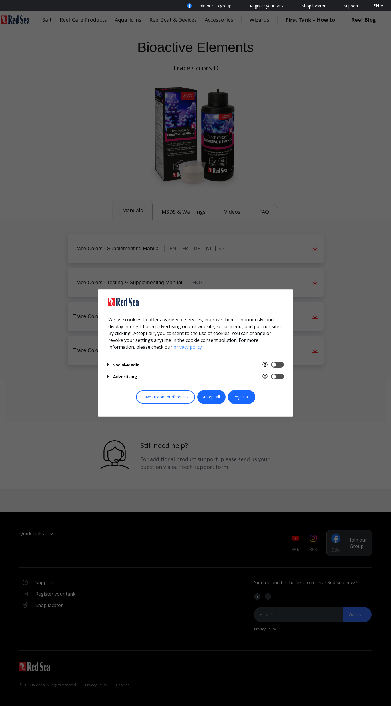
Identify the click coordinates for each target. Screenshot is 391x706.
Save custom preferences (165, 397)
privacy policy (187, 347)
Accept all (211, 397)
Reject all (242, 397)
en (376, 5)
